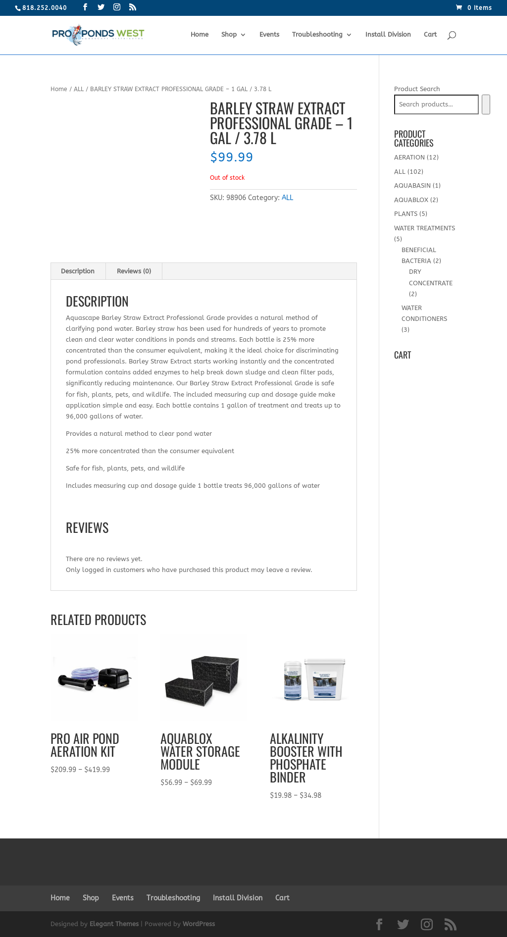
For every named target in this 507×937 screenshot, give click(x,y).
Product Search (417, 89)
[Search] (486, 104)
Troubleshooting (317, 34)
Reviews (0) (134, 271)
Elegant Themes (114, 924)
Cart (430, 34)
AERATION (409, 157)
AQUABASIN (412, 185)
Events (269, 34)
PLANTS (405, 213)
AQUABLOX (411, 200)
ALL (79, 89)
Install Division (388, 34)
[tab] (78, 271)
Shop (229, 34)
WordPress (199, 924)
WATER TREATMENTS (424, 228)
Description (78, 271)
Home (199, 34)
